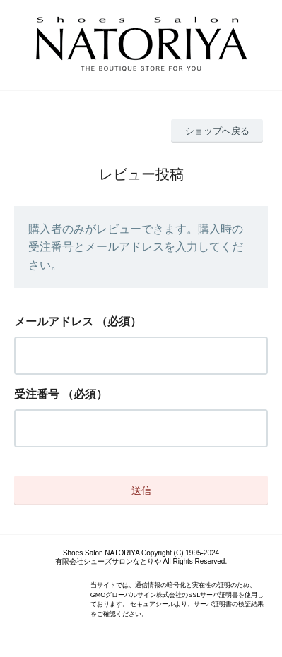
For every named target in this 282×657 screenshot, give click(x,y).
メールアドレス (53, 321)
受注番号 (36, 394)
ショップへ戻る (217, 131)
